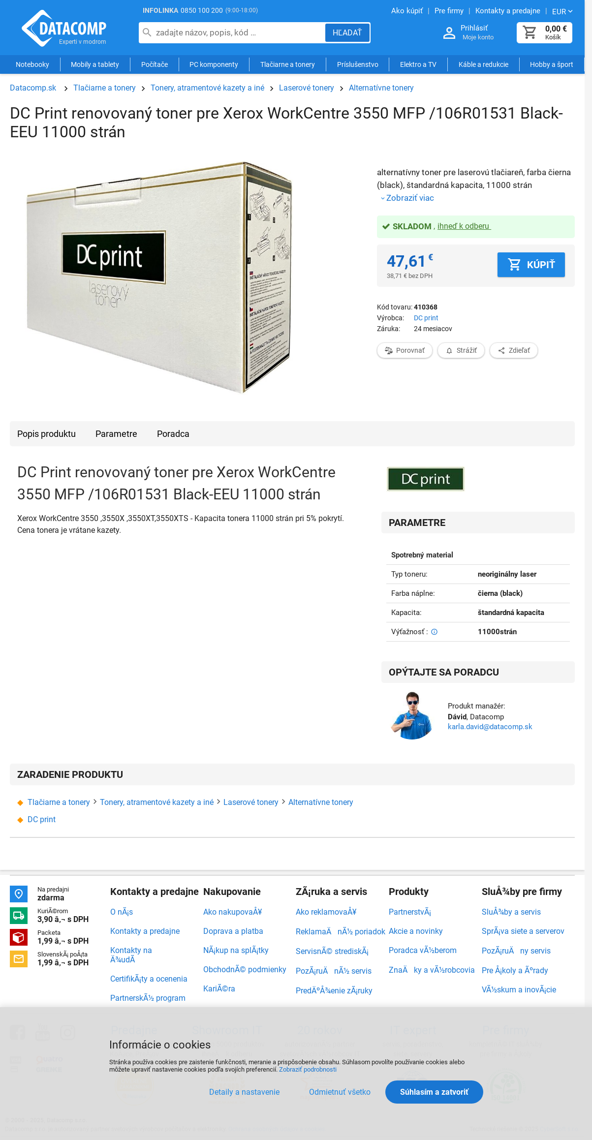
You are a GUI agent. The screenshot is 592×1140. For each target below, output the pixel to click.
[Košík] (530, 32)
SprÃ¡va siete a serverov (523, 931)
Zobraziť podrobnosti (308, 1069)
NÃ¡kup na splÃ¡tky (236, 950)
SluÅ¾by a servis (511, 912)
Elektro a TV (418, 65)
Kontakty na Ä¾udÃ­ (131, 955)
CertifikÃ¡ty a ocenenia (148, 979)
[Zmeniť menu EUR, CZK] (563, 11)
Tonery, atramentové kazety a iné (207, 87)
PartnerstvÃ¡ (410, 912)
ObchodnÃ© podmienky (244, 969)
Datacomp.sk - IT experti (64, 28)
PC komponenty (213, 65)
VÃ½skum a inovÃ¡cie (519, 989)
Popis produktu (46, 434)
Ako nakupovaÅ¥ (232, 912)
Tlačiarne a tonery (287, 65)
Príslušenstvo (357, 65)
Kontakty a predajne (145, 931)
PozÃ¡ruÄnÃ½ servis (334, 971)
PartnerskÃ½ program (148, 998)
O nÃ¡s (121, 912)
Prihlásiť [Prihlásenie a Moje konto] (474, 28)
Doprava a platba (233, 931)
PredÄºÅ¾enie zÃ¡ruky (334, 990)
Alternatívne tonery (381, 87)
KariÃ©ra (219, 988)
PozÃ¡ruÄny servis (516, 950)
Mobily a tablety (95, 65)
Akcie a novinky (416, 931)
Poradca (173, 434)
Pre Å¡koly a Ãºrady (515, 970)
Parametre (116, 434)
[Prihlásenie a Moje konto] (449, 33)
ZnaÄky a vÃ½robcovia (432, 970)
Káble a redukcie (483, 65)
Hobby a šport (551, 65)
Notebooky (32, 65)
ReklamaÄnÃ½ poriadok (340, 931)
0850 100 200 (202, 10)
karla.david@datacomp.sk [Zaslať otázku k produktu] (490, 726)
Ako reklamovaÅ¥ (326, 912)
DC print (426, 318)
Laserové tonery (306, 87)
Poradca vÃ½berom (423, 950)
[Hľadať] (347, 33)
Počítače (154, 65)
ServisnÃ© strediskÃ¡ (332, 951)
